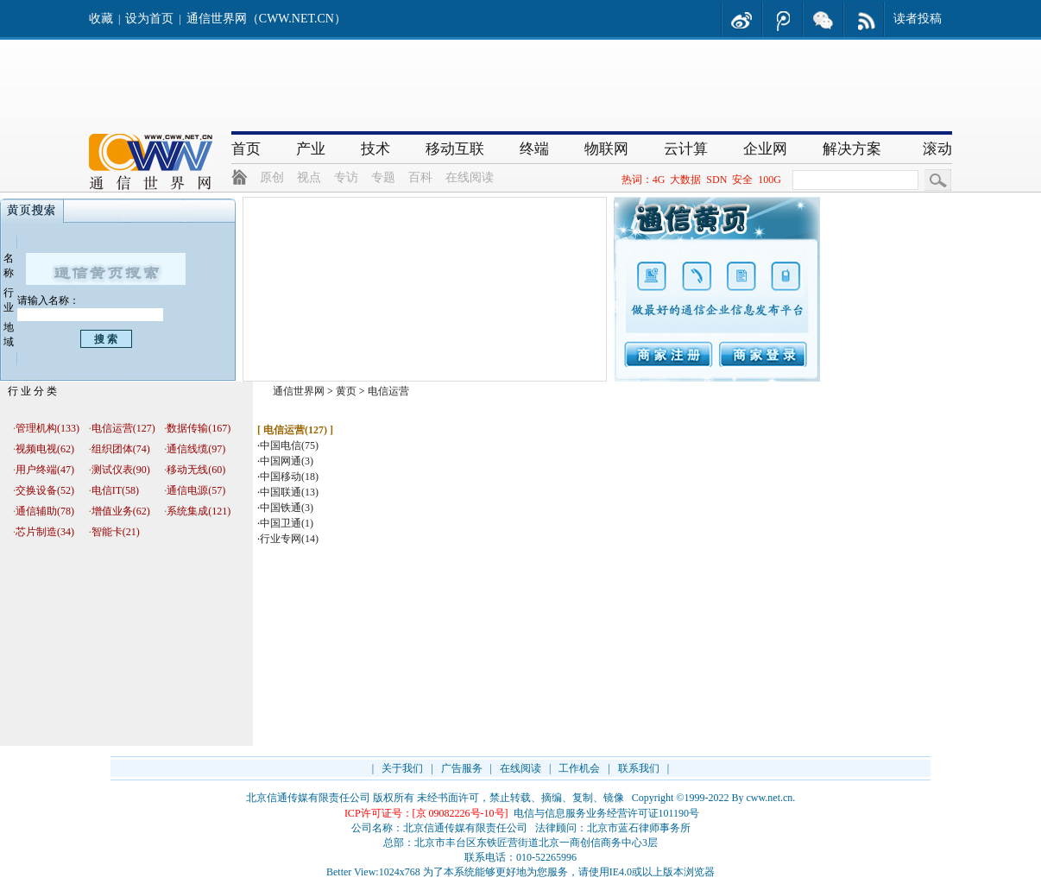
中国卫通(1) (286, 523)
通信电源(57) (196, 490)
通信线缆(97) (196, 449)
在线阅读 (469, 177)
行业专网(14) (289, 539)
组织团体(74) (120, 449)
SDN (716, 180)
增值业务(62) (120, 511)
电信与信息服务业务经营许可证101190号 (607, 813)
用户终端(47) (45, 470)
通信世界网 (299, 391)
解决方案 (852, 149)
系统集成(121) (198, 511)
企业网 (765, 149)
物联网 (606, 149)
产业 (310, 149)
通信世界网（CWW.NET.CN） (266, 18)
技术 (375, 149)
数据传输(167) (198, 428)
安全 (742, 180)
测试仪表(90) (120, 470)
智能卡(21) (115, 532)
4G (659, 180)
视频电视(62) (45, 449)
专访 (346, 177)
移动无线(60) (196, 470)
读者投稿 (917, 18)
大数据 (685, 180)
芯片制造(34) (45, 532)
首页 (246, 149)
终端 (534, 149)
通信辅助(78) (45, 511)
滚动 (937, 149)
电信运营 (388, 391)
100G (769, 180)
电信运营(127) (123, 428)
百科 (420, 177)
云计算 (686, 149)
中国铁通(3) (286, 508)
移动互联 (455, 149)
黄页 (346, 391)
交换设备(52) (45, 490)
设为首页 (149, 18)
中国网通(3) (286, 461)
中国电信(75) (289, 445)
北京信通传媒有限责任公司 (308, 798)
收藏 (101, 18)
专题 (383, 177)
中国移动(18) (289, 476)
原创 (272, 177)
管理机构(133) (47, 428)
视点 (309, 177)
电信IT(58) (115, 490)
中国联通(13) (289, 492)
